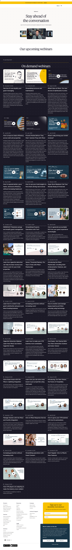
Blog (17, 506)
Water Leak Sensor (7, 506)
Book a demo (32, 517)
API (4, 525)
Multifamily (5, 536)
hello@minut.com (33, 516)
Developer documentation (21, 514)
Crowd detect (6, 517)
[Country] (55, 517)
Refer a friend (19, 518)
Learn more (45, 537)
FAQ (31, 514)
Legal (17, 523)
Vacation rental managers (8, 532)
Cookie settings (55, 544)
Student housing (6, 535)
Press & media (32, 506)
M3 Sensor (5, 505)
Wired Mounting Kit (7, 508)
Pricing (17, 505)
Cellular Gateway (6, 509)
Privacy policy (19, 526)
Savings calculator (20, 512)
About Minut (32, 505)
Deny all (48, 540)
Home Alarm (5, 519)
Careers (31, 508)
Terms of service (19, 525)
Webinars (18, 509)
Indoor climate (6, 522)
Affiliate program (19, 517)
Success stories (19, 511)
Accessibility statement (21, 528)
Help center (32, 513)
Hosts (4, 530)
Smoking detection (7, 520)
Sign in (58, 5)
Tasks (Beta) (5, 511)
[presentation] (53, 521)
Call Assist (5, 523)
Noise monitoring (6, 516)
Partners (18, 508)
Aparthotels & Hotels (7, 533)
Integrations (19, 515)
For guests (18, 520)
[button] (61, 5)
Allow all (61, 540)
